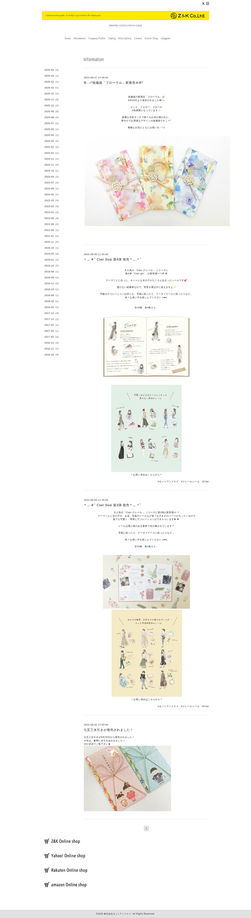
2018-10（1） (52, 289)
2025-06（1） (52, 129)
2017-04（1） (52, 325)
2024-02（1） (52, 194)
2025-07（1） (52, 123)
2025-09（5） (52, 111)
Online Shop (151, 38)
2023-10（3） (52, 200)
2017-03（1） (52, 331)
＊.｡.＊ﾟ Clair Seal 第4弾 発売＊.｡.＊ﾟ (113, 259)
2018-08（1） (52, 295)
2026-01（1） (52, 87)
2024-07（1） (52, 182)
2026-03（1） (52, 76)
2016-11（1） (52, 348)
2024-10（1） (52, 170)
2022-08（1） (52, 224)
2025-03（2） (52, 141)
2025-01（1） (52, 153)
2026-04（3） (52, 70)
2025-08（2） (52, 117)
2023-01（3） (52, 212)
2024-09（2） (52, 176)
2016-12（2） (52, 342)
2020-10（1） (52, 248)
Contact (138, 38)
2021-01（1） (52, 236)
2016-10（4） (52, 354)
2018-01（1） (52, 307)
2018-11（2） (52, 283)
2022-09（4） (52, 218)
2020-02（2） (52, 253)
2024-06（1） (52, 188)
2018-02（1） (52, 301)
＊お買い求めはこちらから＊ (146, 474)
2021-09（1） (52, 230)
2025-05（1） (52, 135)
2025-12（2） (52, 93)
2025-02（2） (52, 147)
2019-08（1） (52, 271)
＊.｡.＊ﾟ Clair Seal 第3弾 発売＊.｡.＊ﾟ (113, 505)
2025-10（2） (52, 105)
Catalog (112, 38)
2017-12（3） (52, 313)
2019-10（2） (52, 265)
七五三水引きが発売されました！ (108, 730)
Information (80, 38)
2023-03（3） (52, 206)
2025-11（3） (52, 99)
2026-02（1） (52, 81)
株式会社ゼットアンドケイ (117, 914)
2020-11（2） (52, 242)
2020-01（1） (52, 259)
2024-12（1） (52, 159)
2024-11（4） (52, 164)
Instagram (165, 38)
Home (68, 38)
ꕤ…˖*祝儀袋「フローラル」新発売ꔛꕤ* (113, 82)
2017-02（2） (52, 337)
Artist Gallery (124, 38)
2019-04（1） (52, 277)
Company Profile (96, 38)
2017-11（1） (52, 319)
